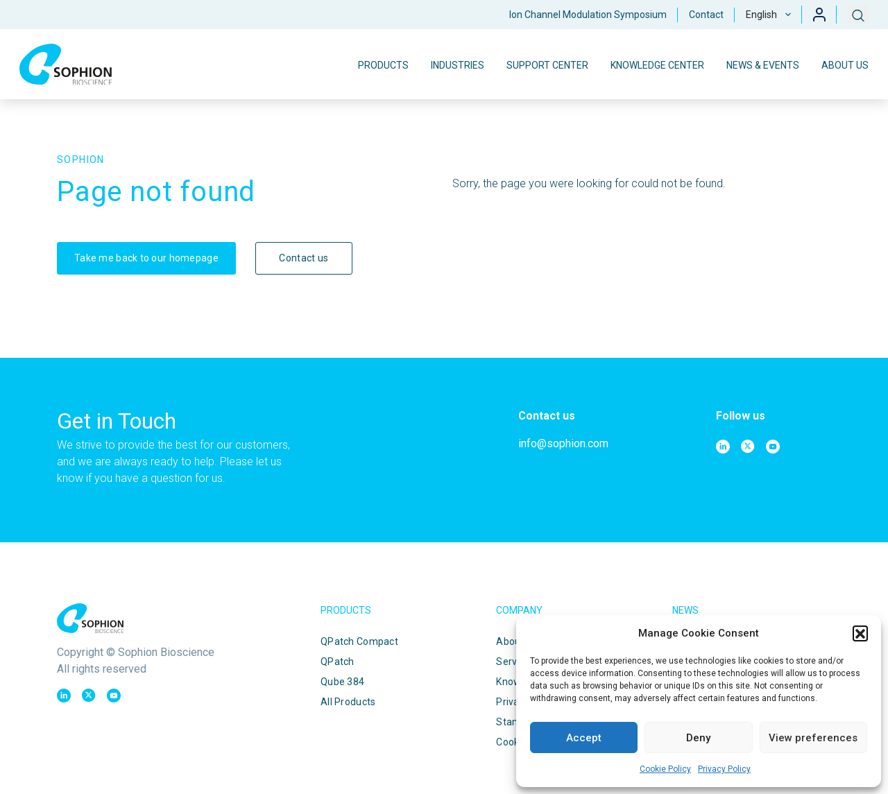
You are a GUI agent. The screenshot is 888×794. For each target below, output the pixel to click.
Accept (583, 738)
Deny (698, 738)
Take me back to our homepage (146, 258)
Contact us (303, 258)
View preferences (813, 738)
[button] (860, 633)
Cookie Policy (665, 769)
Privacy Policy (724, 769)
